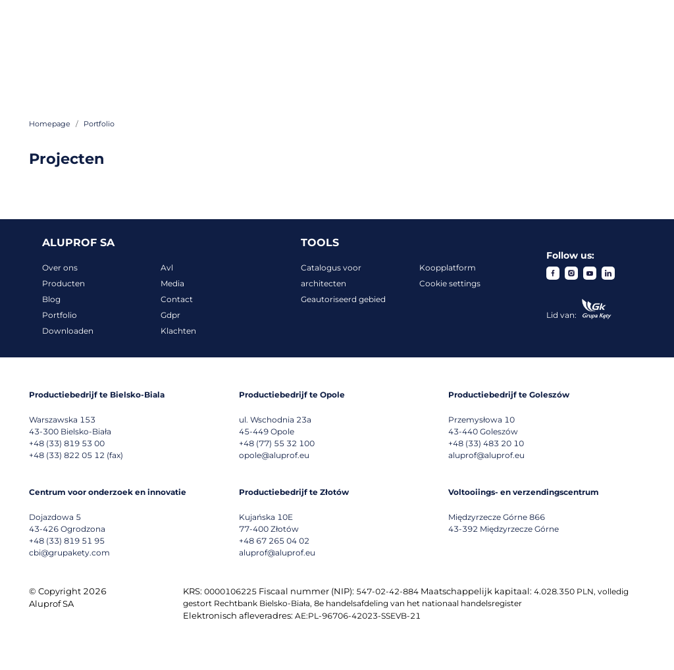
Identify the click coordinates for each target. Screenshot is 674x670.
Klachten (178, 331)
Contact (177, 299)
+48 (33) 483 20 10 (486, 443)
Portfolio (59, 315)
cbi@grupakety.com (69, 552)
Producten (63, 283)
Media (172, 283)
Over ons (60, 267)
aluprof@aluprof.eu (486, 455)
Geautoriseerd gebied (343, 299)
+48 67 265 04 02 (274, 541)
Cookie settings (449, 283)
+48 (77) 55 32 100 (277, 443)
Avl (167, 267)
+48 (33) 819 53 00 (67, 443)
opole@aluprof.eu (274, 455)
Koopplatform (447, 267)
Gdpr (170, 315)
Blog (51, 299)
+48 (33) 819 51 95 (67, 541)
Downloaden (67, 331)
